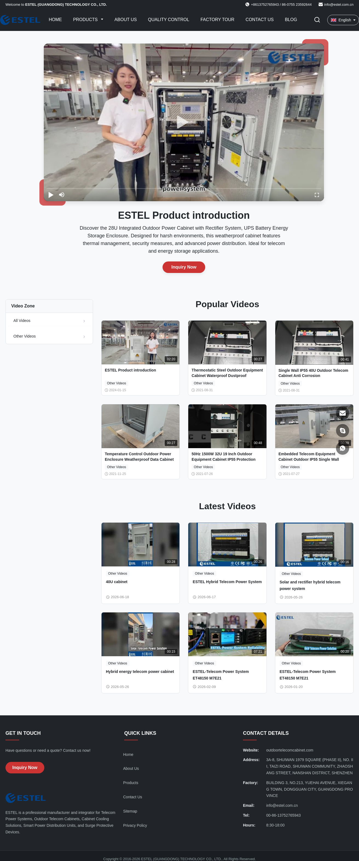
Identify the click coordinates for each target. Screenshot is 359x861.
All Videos (21, 320)
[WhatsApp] (342, 448)
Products (86, 19)
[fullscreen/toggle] (316, 195)
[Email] (342, 413)
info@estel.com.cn (339, 4)
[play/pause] (50, 195)
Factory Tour (217, 19)
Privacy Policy (135, 825)
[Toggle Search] (317, 20)
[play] (184, 122)
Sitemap (130, 811)
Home (55, 19)
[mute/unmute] (61, 195)
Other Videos (24, 336)
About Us (125, 19)
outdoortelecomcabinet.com (289, 750)
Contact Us (260, 19)
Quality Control (168, 19)
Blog (291, 19)
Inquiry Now (183, 267)
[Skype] (342, 430)
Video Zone (23, 306)
